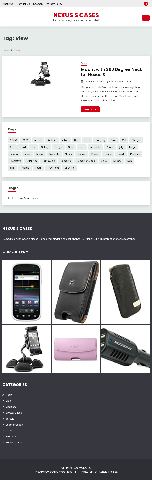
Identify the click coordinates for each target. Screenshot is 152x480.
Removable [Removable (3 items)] (49, 161)
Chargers (11, 406)
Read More (90, 109)
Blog (8, 400)
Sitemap (38, 3)
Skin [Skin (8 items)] (129, 161)
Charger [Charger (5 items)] (136, 140)
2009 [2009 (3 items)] (25, 140)
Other (84, 63)
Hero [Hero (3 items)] (81, 147)
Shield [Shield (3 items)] (104, 161)
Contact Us (23, 3)
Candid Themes (108, 471)
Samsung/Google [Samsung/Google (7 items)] (86, 161)
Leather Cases (14, 424)
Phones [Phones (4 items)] (108, 154)
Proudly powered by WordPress (54, 471)
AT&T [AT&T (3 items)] (65, 140)
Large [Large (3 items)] (132, 147)
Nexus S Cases (76, 15)
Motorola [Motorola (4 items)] (54, 154)
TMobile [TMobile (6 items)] (24, 167)
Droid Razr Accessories (24, 198)
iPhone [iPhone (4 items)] (109, 147)
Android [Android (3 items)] (51, 140)
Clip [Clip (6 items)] (12, 147)
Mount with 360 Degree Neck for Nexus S (111, 72)
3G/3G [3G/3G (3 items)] (13, 140)
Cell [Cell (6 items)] (124, 140)
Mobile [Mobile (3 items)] (40, 154)
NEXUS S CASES (17, 228)
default (10, 418)
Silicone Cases (14, 442)
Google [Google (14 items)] (58, 147)
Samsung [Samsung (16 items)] (66, 161)
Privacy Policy (54, 3)
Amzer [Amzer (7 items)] (38, 140)
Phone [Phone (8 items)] (94, 154)
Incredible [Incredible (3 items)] (95, 147)
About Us (7, 3)
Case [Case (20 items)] (113, 140)
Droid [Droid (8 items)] (23, 147)
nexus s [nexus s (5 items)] (82, 154)
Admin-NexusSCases (120, 81)
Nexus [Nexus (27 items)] (68, 154)
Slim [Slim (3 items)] (12, 167)
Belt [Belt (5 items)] (76, 140)
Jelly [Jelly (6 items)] (121, 147)
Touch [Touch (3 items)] (38, 167)
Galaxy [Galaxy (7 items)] (45, 147)
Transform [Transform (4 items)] (53, 167)
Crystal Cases (14, 412)
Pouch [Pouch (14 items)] (121, 154)
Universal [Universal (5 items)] (69, 167)
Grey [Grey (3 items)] (70, 147)
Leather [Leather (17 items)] (14, 154)
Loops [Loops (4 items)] (27, 154)
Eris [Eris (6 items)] (33, 147)
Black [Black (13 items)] (87, 140)
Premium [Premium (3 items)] (135, 154)
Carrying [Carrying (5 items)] (100, 140)
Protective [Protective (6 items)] (15, 161)
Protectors (12, 436)
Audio (9, 394)
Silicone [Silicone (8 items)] (117, 161)
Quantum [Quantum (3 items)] (32, 161)
